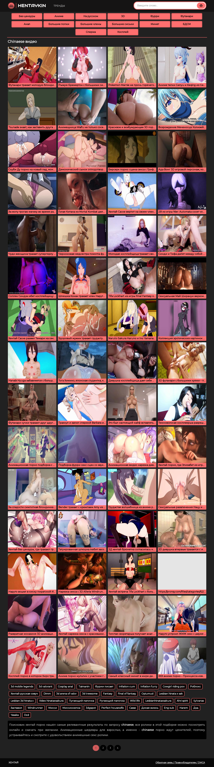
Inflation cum (127, 686)
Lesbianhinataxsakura (158, 700)
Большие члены (90, 24)
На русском (90, 16)
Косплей (122, 32)
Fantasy (107, 693)
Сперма (91, 32)
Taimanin (84, 686)
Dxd (26, 715)
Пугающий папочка (81, 700)
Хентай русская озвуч (24, 693)
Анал (27, 24)
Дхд (195, 707)
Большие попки (58, 24)
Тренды (59, 5)
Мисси (52, 707)
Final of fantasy (127, 693)
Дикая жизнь (149, 707)
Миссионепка (71, 707)
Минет (155, 24)
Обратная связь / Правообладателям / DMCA (180, 762)
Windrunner (35, 707)
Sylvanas (198, 700)
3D (123, 16)
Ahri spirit (182, 700)
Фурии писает (104, 686)
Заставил (16, 707)
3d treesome (90, 693)
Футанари (187, 16)
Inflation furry (148, 686)
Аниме (59, 16)
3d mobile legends (22, 686)
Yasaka (15, 715)
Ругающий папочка (112, 700)
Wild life (135, 700)
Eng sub (169, 707)
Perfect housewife (112, 707)
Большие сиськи (123, 24)
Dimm (47, 693)
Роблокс (195, 686)
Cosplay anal (65, 686)
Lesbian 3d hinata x (22, 700)
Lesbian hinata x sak (171, 693)
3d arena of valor (66, 693)
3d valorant (45, 686)
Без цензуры (27, 16)
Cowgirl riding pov (174, 686)
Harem (183, 707)
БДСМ (187, 24)
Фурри (154, 16)
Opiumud (147, 693)
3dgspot (91, 707)
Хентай (13, 762)
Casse (132, 707)
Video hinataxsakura (51, 700)
